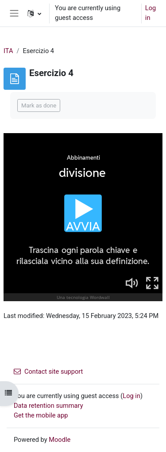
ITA (8, 51)
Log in (150, 13)
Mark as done (38, 105)
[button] (34, 13)
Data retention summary (48, 406)
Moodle (59, 440)
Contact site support (48, 371)
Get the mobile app (41, 415)
